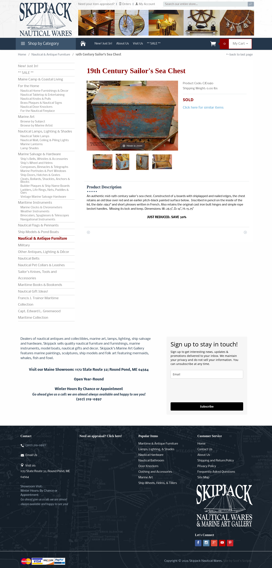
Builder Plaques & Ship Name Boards (45, 186)
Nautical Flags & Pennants (38, 225)
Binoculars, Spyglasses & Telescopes (45, 215)
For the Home (28, 86)
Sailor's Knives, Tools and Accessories (37, 275)
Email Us (31, 455)
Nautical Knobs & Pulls (36, 99)
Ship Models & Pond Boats (38, 232)
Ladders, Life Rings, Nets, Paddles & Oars (45, 191)
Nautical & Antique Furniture (50, 54)
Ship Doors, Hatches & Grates (40, 175)
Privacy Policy (206, 466)
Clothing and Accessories (155, 472)
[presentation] (201, 390)
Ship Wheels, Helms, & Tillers (158, 483)
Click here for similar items (203, 108)
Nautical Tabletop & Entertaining (43, 94)
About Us (122, 43)
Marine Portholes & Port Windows (43, 171)
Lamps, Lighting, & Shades (156, 449)
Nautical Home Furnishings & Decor (45, 90)
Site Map (203, 477)
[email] (207, 374)
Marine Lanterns (32, 144)
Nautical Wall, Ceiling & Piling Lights (45, 140)
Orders (125, 4)
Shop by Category (39, 44)
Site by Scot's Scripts (237, 561)
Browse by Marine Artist (37, 125)
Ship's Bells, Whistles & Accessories (44, 159)
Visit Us (138, 43)
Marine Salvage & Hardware (39, 154)
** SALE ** (153, 43)
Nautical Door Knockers (37, 107)
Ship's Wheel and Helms (37, 163)
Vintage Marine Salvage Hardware (43, 196)
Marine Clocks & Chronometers (41, 207)
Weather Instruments (35, 211)
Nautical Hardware (151, 455)
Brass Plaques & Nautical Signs (41, 103)
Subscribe (207, 406)
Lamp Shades (30, 148)
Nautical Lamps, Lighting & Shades (45, 132)
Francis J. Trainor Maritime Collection (38, 301)
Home (22, 54)
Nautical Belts (29, 259)
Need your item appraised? (96, 4)
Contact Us (204, 449)
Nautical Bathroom (151, 460)
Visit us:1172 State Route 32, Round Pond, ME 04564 (45, 471)
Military (24, 245)
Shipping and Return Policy (215, 460)
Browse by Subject (33, 121)
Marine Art (26, 117)
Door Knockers (148, 466)
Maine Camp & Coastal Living (40, 79)
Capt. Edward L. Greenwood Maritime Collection (39, 314)
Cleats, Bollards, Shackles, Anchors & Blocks (45, 180)
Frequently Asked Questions (216, 472)
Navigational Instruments (38, 219)
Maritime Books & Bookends (40, 285)
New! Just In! (103, 43)
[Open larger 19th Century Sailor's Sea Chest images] (132, 115)
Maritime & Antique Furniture (158, 443)
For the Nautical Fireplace (38, 111)
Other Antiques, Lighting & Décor (43, 252)
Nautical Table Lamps (35, 136)
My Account (145, 4)
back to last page (239, 54)
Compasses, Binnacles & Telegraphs (44, 167)
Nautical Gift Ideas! (33, 292)
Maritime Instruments (35, 203)
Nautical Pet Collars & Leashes (41, 265)
